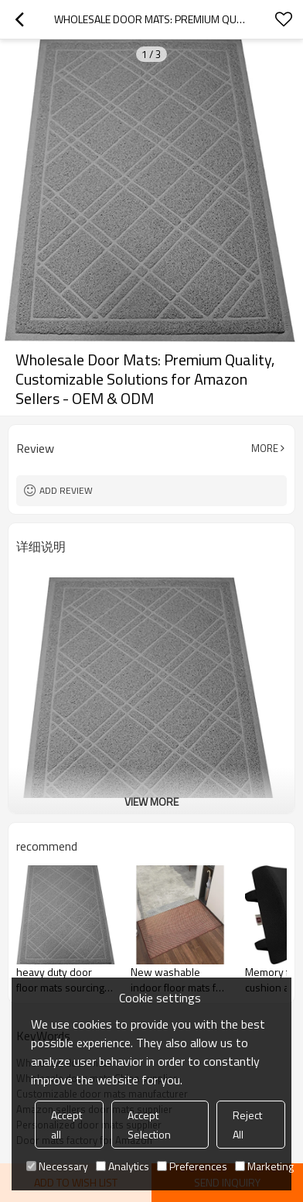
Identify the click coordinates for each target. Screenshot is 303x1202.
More (264, 448)
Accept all (66, 1124)
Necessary (57, 1166)
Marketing (264, 1166)
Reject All (247, 1124)
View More (151, 801)
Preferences (192, 1166)
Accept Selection (149, 1124)
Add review (66, 490)
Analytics (122, 1166)
